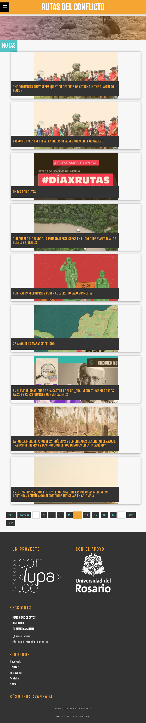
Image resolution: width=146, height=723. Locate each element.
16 (104, 515)
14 (86, 515)
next (131, 515)
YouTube (14, 678)
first (11, 515)
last (10, 523)
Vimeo (13, 684)
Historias (18, 623)
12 (69, 515)
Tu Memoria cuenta (23, 628)
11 (60, 515)
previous (24, 515)
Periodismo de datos (23, 617)
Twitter (14, 667)
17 (113, 515)
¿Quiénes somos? (21, 636)
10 (52, 515)
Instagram (16, 672)
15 (95, 515)
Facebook (15, 661)
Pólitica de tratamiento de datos (30, 642)
